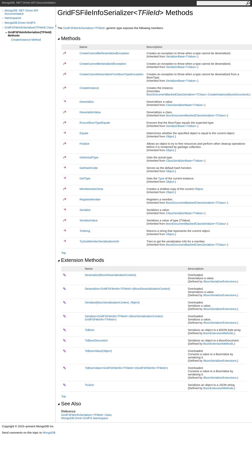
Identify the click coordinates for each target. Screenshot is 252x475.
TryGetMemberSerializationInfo (99, 241)
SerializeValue (89, 220)
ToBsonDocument (96, 340)
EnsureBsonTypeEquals (95, 122)
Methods (69, 38)
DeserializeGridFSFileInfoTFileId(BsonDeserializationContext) (127, 288)
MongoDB (49, 432)
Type (161, 178)
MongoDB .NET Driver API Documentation (21, 12)
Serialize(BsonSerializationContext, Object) (112, 302)
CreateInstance (89, 88)
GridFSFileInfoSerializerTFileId (84, 28)
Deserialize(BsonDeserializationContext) (110, 275)
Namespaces (13, 17)
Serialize (85, 209)
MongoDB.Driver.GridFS (20, 22)
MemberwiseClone (91, 188)
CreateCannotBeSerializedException (103, 63)
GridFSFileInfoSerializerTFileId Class (86, 414)
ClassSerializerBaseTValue (185, 104)
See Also (69, 403)
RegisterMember (90, 199)
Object (170, 136)
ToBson (89, 329)
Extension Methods (80, 260)
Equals (84, 133)
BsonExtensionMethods (218, 333)
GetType (85, 178)
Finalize (84, 143)
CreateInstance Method (26, 39)
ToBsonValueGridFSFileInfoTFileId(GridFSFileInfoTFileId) (126, 367)
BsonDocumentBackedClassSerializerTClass (196, 115)
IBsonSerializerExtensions (220, 281)
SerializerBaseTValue (181, 56)
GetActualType (89, 157)
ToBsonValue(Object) (98, 350)
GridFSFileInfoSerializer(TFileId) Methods (29, 34)
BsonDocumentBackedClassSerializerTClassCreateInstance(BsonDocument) (198, 94)
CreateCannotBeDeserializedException (104, 53)
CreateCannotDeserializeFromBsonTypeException (111, 74)
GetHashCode (89, 167)
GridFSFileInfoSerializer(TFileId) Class (29, 27)
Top (63, 252)
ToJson (89, 384)
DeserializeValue (90, 112)
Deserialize (87, 101)
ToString (85, 230)
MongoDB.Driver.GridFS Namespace (84, 418)
